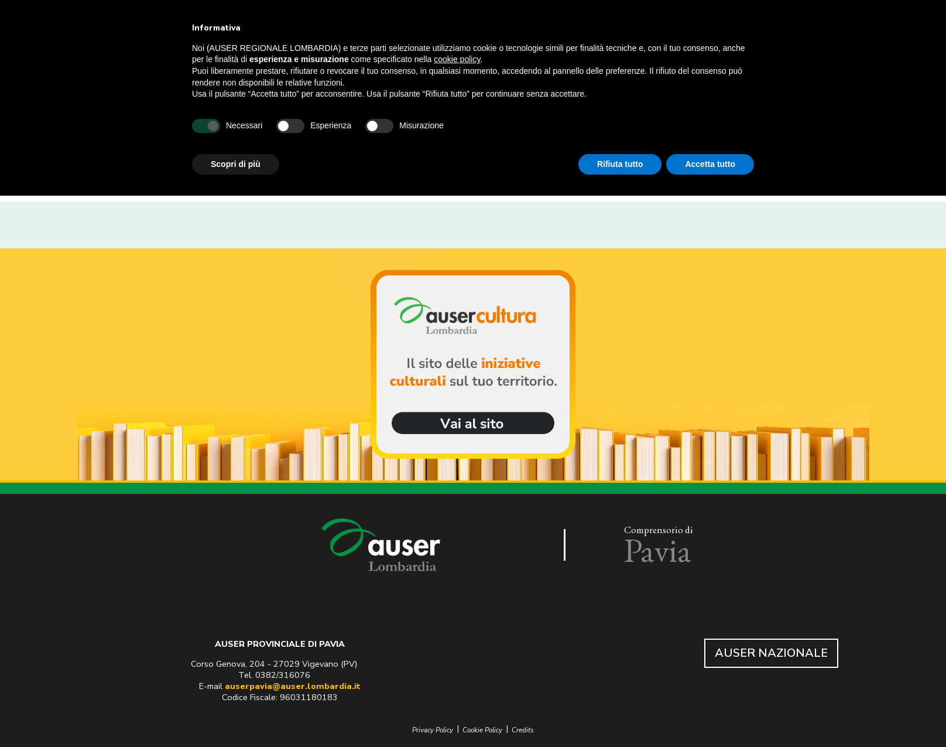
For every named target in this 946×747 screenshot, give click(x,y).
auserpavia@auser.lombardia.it (293, 686)
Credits (523, 730)
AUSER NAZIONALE (771, 653)
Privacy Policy (432, 730)
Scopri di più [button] (236, 164)
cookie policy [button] (457, 59)
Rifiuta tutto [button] (620, 164)
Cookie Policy (482, 730)
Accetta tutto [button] (710, 164)
